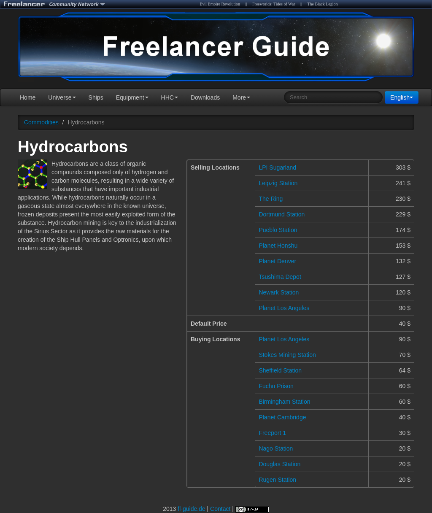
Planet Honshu (278, 245)
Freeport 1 (272, 432)
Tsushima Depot (280, 276)
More (241, 97)
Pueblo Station (278, 230)
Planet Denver (277, 261)
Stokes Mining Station (287, 354)
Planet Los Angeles (284, 308)
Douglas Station (279, 464)
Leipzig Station (278, 183)
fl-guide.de (191, 508)
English (401, 97)
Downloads (205, 97)
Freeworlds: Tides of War (273, 4)
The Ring (271, 198)
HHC (169, 97)
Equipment (132, 97)
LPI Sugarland (277, 167)
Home (27, 97)
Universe (62, 97)
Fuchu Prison (276, 386)
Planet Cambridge (282, 417)
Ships (96, 97)
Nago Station (276, 448)
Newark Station (279, 292)
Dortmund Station (282, 214)
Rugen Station (277, 479)
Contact (220, 508)
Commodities (41, 122)
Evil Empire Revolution (220, 4)
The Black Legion (322, 4)
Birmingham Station (284, 401)
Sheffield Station (280, 370)
